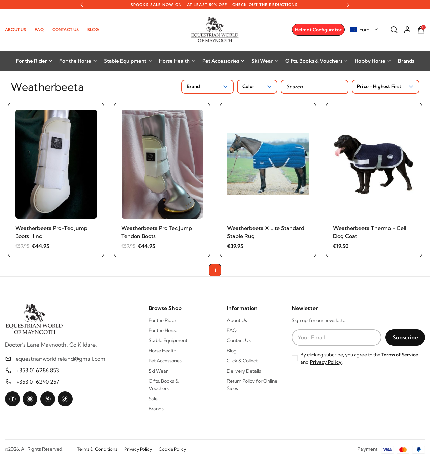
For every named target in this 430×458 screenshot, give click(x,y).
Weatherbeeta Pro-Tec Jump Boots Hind (51, 232)
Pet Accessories (223, 61)
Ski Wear (264, 61)
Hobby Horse (373, 61)
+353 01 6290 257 (37, 381)
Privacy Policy (326, 362)
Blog (93, 29)
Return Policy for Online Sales (252, 384)
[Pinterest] (47, 398)
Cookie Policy (172, 449)
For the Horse (78, 61)
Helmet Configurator (318, 30)
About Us (15, 29)
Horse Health (177, 61)
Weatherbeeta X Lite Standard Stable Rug (265, 232)
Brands (406, 61)
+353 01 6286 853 (37, 370)
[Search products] (314, 87)
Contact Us (65, 29)
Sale (153, 399)
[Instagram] (30, 398)
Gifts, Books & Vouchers (316, 61)
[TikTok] (65, 398)
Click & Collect (242, 361)
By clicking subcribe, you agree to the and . (359, 358)
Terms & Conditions (97, 449)
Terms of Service (399, 355)
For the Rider (34, 61)
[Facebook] (12, 398)
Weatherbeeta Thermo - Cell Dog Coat (369, 232)
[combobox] (364, 29)
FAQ (39, 29)
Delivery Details (244, 371)
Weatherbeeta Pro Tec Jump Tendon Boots (156, 232)
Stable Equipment (128, 61)
